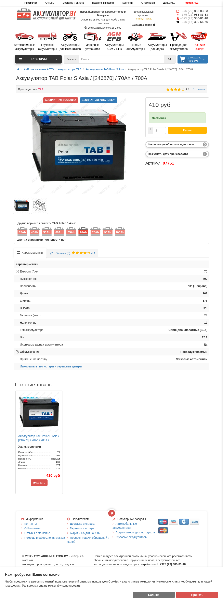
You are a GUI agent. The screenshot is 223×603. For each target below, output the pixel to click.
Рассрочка (30, 2)
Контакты (127, 2)
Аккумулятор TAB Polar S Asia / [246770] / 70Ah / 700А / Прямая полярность (38, 440)
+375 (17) (194, 22)
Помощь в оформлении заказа (44, 537)
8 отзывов (198, 89)
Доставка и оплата (73, 2)
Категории (38, 59)
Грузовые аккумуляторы (131, 537)
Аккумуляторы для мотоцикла (135, 532)
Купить (187, 130)
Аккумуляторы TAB (69, 69)
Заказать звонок (143, 24)
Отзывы (49, 2)
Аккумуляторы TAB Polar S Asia (105, 69)
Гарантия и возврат (103, 2)
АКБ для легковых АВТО (39, 69)
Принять (197, 595)
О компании (148, 2)
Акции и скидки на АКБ (85, 533)
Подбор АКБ (191, 2)
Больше (153, 595)
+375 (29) (194, 11)
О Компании (32, 528)
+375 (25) (194, 14)
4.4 (72, 253)
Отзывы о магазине (37, 533)
